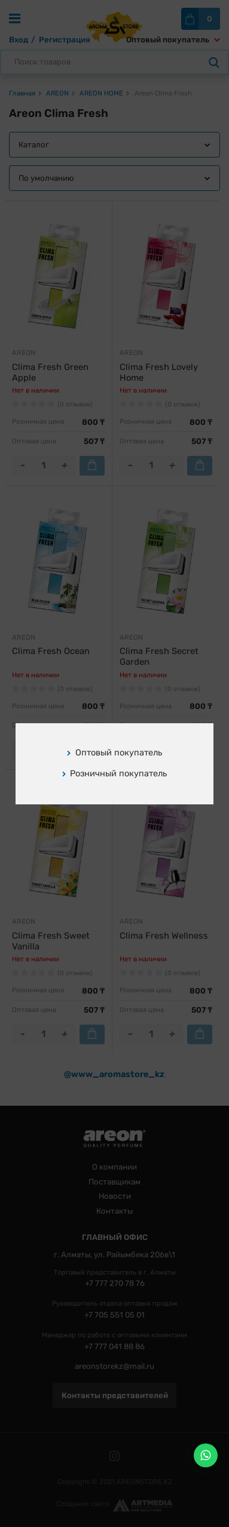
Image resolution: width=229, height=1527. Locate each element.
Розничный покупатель (114, 773)
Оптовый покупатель (114, 752)
